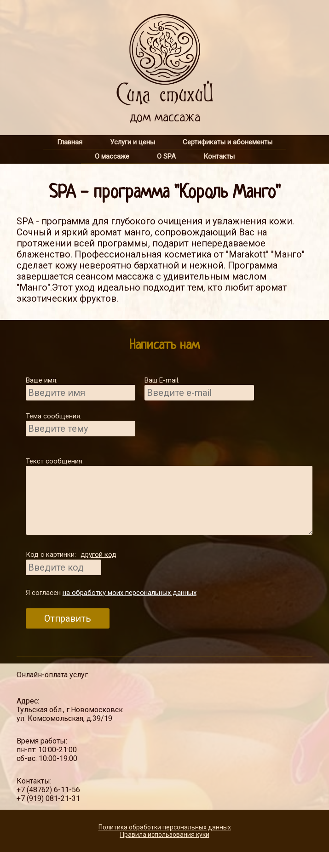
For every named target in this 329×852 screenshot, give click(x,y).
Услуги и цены (132, 142)
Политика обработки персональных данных (164, 827)
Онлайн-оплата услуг (52, 674)
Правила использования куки (164, 834)
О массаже (112, 156)
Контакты (219, 156)
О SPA (166, 156)
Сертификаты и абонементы (227, 142)
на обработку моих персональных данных (129, 593)
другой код (98, 554)
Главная (69, 142)
